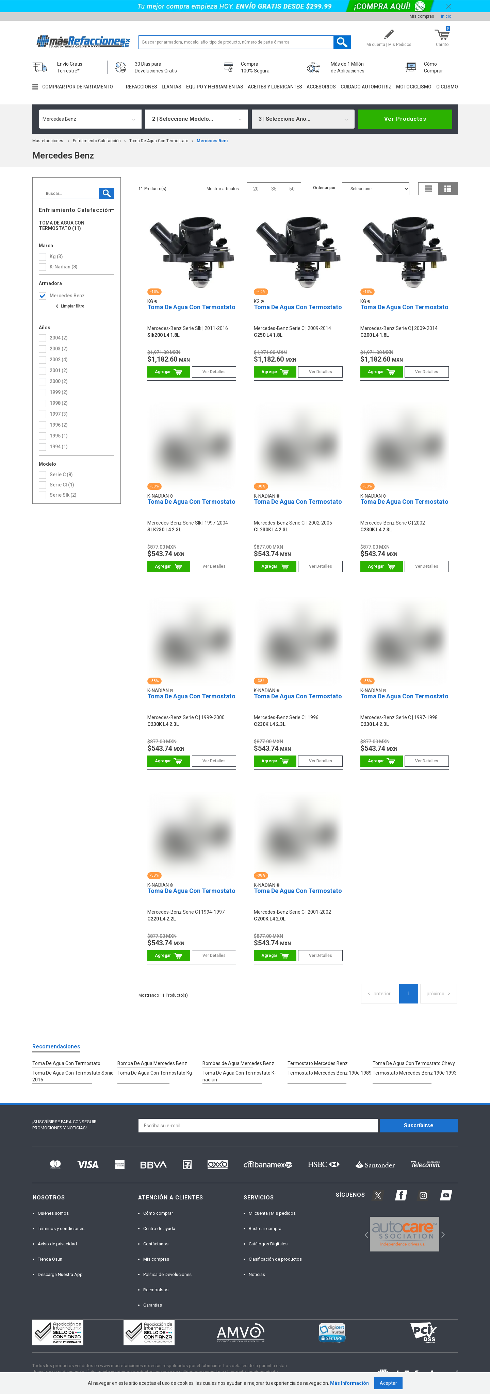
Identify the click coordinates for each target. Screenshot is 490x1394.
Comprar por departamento (77, 86)
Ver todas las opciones (70, 306)
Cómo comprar (158, 1213)
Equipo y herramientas (214, 86)
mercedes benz (213, 140)
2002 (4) (59, 359)
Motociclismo (413, 86)
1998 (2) (59, 403)
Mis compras (422, 16)
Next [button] (442, 1234)
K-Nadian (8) (64, 266)
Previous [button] (364, 1234)
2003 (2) (59, 348)
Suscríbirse (419, 1125)
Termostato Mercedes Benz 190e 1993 (415, 1073)
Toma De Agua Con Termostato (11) (61, 225)
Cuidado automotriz (366, 86)
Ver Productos (405, 119)
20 (256, 189)
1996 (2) (59, 425)
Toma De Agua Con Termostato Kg (154, 1073)
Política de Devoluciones (167, 1274)
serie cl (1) (62, 484)
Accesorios (321, 86)
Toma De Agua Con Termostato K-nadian (239, 1076)
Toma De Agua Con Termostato (158, 140)
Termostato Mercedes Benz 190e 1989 (330, 1073)
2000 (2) (59, 381)
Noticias (257, 1274)
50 (292, 189)
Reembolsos (155, 1289)
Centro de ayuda (159, 1228)
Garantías (152, 1305)
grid (447, 189)
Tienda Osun (50, 1259)
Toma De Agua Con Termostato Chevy (414, 1063)
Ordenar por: (325, 187)
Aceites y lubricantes (275, 86)
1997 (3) (59, 414)
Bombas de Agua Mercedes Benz (238, 1063)
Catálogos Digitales (268, 1243)
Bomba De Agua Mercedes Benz (152, 1063)
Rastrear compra (265, 1228)
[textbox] (244, 42)
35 (274, 189)
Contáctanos (155, 1243)
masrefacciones (47, 140)
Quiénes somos (53, 1213)
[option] (405, 1234)
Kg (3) (56, 256)
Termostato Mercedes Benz (318, 1063)
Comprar (168, 372)
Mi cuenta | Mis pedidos (272, 1213)
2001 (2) (59, 370)
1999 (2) (59, 392)
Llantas (171, 86)
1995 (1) (59, 435)
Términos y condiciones (61, 1228)
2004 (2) (59, 338)
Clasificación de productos (275, 1259)
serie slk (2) (63, 495)
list (428, 189)
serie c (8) (61, 474)
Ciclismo (447, 86)
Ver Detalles (214, 371)
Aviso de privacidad (57, 1243)
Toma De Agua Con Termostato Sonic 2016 (72, 1076)
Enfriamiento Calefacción (97, 140)
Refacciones (141, 86)
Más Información (349, 1383)
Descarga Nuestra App (60, 1274)
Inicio (446, 16)
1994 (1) (59, 446)
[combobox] (90, 119)
